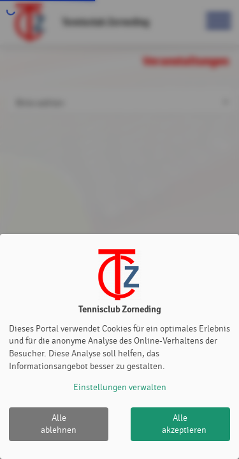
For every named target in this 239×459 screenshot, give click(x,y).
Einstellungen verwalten (119, 387)
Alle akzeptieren (184, 424)
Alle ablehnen (58, 424)
